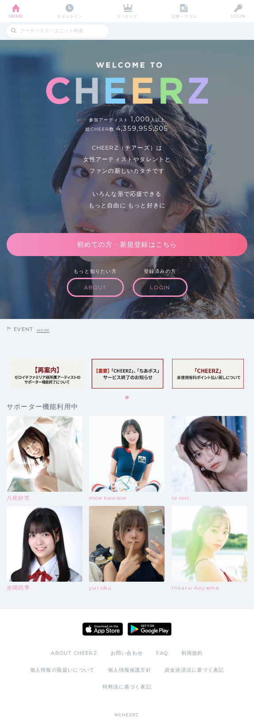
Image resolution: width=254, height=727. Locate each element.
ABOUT (95, 287)
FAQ (162, 653)
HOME (16, 16)
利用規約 (192, 653)
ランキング (126, 16)
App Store (102, 629)
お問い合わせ (127, 653)
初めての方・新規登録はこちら (127, 244)
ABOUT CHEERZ (74, 653)
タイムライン (69, 16)
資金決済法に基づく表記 (194, 670)
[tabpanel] (47, 374)
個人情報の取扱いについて (62, 670)
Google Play (149, 629)
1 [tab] (127, 398)
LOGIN (238, 16)
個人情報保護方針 (129, 670)
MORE (43, 330)
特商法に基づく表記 (127, 687)
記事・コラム (184, 16)
